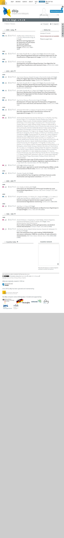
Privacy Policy (17, 278)
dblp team (27, 274)
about (31, 1)
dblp (12, 1)
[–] (43, 30)
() (41, 168)
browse (18, 1)
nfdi (36, 1)
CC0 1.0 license (35, 276)
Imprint (24, 278)
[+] (5, 242)
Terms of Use (10, 278)
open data (24, 276)
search (24, 1)
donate (42, 1)
